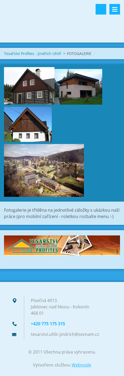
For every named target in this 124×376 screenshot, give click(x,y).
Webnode (81, 365)
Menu (114, 9)
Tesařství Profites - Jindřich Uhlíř (32, 53)
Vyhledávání (101, 9)
